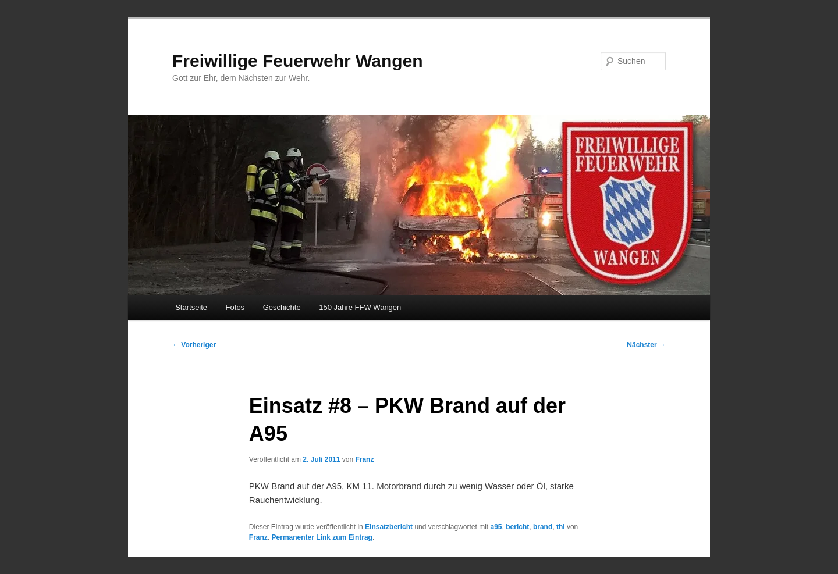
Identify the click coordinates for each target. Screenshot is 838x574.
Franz (364, 459)
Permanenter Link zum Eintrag (322, 537)
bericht (517, 527)
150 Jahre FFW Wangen (360, 307)
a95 (496, 527)
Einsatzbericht (389, 527)
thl (560, 527)
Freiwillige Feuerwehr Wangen (297, 60)
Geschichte (282, 307)
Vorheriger (194, 345)
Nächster (646, 345)
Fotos (235, 307)
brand (542, 527)
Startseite (191, 307)
